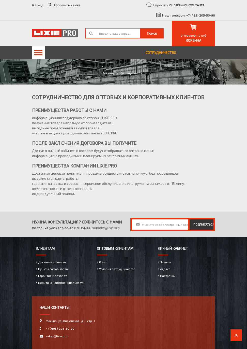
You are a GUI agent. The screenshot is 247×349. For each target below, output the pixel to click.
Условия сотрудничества (117, 269)
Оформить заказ (64, 5)
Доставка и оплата (52, 262)
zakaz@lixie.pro (57, 336)
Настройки (168, 275)
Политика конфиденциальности (61, 282)
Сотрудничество (161, 52)
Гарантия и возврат (52, 275)
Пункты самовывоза (53, 269)
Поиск (152, 33)
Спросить (178, 5)
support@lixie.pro (106, 228)
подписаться (203, 224)
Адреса (165, 269)
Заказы (165, 262)
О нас (103, 262)
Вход (37, 5)
